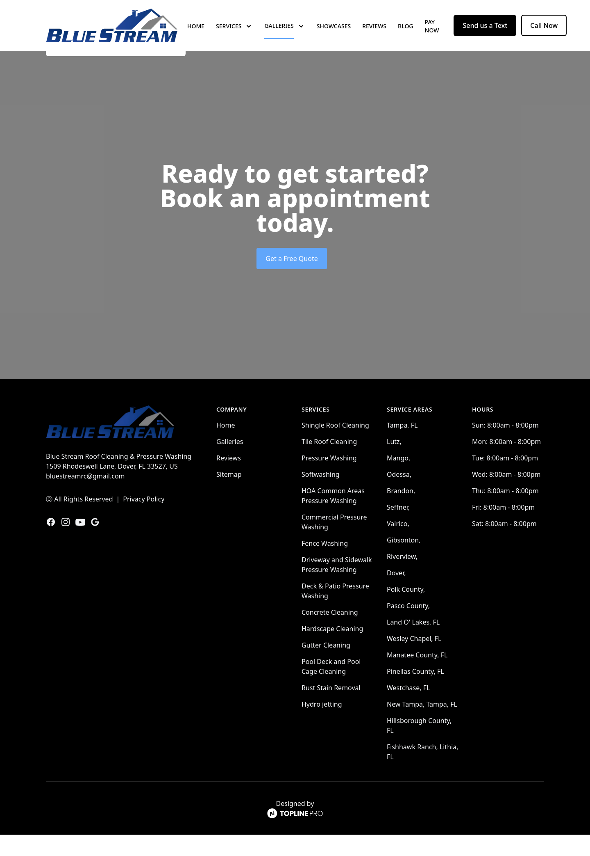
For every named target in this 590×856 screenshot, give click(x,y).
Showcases (334, 37)
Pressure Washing (329, 479)
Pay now (432, 37)
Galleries (229, 462)
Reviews (374, 37)
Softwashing (321, 495)
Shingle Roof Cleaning (335, 446)
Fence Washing (325, 564)
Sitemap (229, 495)
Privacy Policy (143, 520)
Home (195, 37)
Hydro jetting (322, 725)
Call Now (544, 36)
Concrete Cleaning (330, 633)
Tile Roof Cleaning (329, 462)
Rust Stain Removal (331, 709)
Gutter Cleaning (326, 666)
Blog (405, 37)
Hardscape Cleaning (332, 650)
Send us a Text (485, 36)
